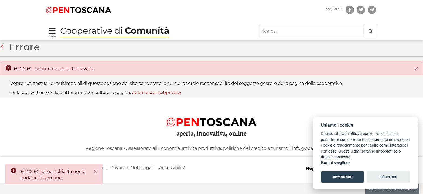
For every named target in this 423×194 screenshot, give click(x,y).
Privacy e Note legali (132, 167)
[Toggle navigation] (52, 32)
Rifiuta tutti (388, 177)
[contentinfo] (211, 140)
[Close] (95, 171)
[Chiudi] (416, 68)
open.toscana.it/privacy (156, 92)
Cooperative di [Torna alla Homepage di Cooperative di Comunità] (114, 30)
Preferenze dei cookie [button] (392, 188)
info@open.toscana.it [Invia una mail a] (315, 148)
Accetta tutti (342, 177)
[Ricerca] (311, 31)
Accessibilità (172, 167)
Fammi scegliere (335, 163)
